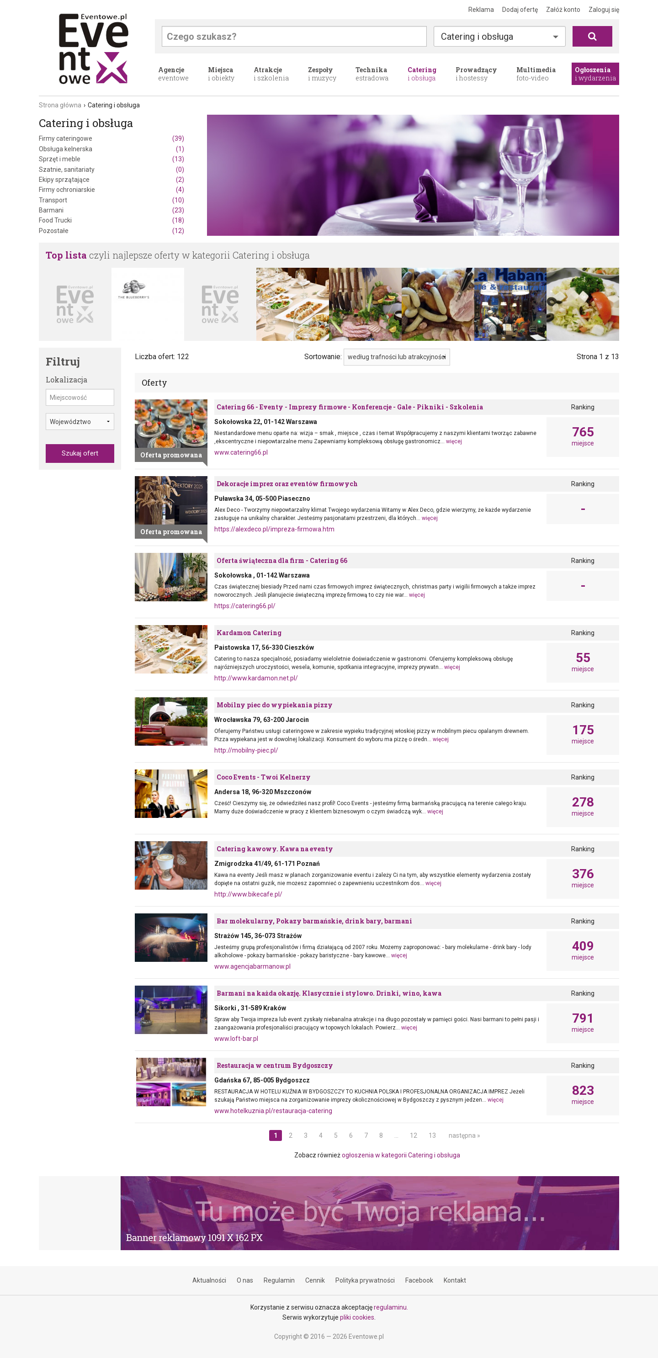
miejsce (583, 436)
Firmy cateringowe (111, 138)
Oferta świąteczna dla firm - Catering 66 (282, 560)
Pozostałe (111, 231)
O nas (245, 1280)
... (396, 1135)
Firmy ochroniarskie (111, 190)
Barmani (111, 210)
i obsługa (422, 73)
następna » (464, 1135)
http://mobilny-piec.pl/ (246, 750)
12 (413, 1135)
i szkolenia (271, 73)
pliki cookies (357, 1317)
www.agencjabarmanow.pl (252, 966)
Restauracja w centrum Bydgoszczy (275, 1065)
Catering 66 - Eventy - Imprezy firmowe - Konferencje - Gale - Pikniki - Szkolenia (350, 407)
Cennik (315, 1280)
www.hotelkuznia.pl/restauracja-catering (273, 1110)
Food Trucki (111, 220)
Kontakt (455, 1280)
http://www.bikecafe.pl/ (248, 894)
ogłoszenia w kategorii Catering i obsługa (401, 1155)
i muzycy (322, 73)
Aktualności (209, 1280)
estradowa (372, 73)
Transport (111, 200)
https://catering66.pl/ (245, 606)
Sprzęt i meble (111, 159)
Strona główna (60, 105)
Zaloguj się (604, 9)
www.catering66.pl (241, 452)
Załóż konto (563, 9)
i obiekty (221, 73)
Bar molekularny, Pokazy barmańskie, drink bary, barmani (314, 921)
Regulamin (279, 1280)
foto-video (536, 73)
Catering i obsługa (477, 36)
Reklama (481, 9)
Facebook (419, 1280)
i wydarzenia (595, 73)
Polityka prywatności (365, 1280)
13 (432, 1135)
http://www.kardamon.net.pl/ (256, 678)
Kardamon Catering (249, 632)
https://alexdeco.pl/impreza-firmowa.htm (274, 529)
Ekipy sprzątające (111, 180)
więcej (454, 441)
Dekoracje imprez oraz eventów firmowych (287, 483)
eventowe (173, 73)
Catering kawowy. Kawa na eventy (275, 848)
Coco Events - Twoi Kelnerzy (264, 777)
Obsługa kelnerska (111, 149)
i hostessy (476, 73)
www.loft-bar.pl (236, 1038)
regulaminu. (391, 1307)
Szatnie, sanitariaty (111, 169)
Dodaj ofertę (520, 9)
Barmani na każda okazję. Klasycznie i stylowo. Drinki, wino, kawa (329, 993)
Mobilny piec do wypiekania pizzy (275, 704)
